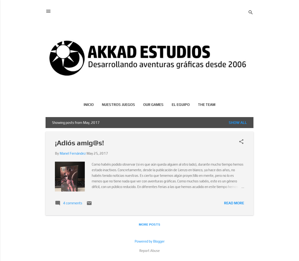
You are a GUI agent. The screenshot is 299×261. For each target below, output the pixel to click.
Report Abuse (149, 251)
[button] (241, 142)
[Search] (250, 13)
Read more (234, 203)
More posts (149, 224)
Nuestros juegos (118, 105)
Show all (238, 123)
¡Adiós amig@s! (79, 143)
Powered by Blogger (150, 241)
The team (206, 105)
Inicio (89, 105)
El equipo (181, 105)
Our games (153, 105)
